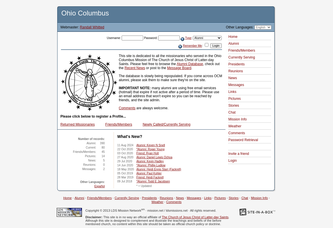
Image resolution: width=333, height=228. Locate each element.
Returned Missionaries (77, 124)
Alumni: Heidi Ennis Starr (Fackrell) (158, 169)
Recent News (135, 68)
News (232, 78)
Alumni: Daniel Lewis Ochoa (154, 157)
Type (188, 38)
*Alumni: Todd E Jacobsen (153, 181)
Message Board (179, 68)
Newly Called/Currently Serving (166, 124)
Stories (233, 106)
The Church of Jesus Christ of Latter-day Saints (195, 217)
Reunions (235, 71)
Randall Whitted (92, 27)
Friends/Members (118, 124)
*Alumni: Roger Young (150, 149)
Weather (234, 126)
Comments (127, 108)
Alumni (233, 44)
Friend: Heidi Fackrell (149, 177)
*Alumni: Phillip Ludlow (150, 165)
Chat (232, 112)
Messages (236, 85)
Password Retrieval (243, 140)
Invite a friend (238, 154)
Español (99, 186)
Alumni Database (190, 64)
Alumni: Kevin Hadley (150, 161)
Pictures (234, 99)
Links (232, 92)
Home (233, 37)
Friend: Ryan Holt (147, 153)
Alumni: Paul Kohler (149, 173)
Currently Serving (241, 57)
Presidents (236, 64)
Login (232, 161)
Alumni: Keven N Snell (150, 145)
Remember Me (192, 45)
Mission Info (237, 119)
